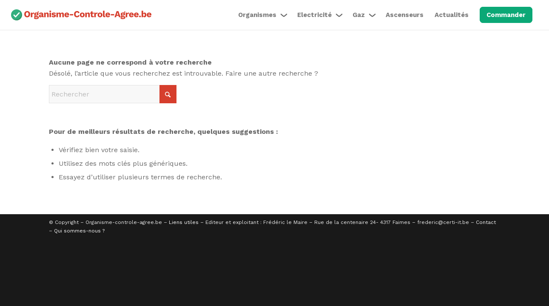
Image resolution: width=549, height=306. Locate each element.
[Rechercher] (112, 94)
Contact (486, 222)
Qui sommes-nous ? (79, 231)
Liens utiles (184, 222)
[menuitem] (262, 15)
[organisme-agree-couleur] (81, 15)
